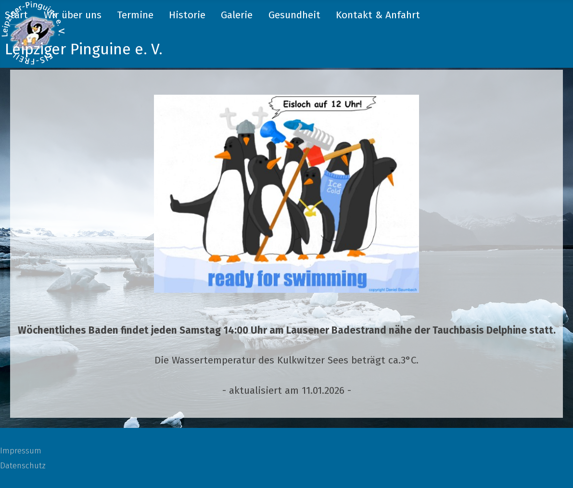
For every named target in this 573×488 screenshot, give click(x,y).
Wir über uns (73, 15)
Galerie (237, 15)
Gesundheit (294, 15)
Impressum (20, 450)
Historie (187, 15)
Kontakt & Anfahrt (378, 15)
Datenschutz (23, 465)
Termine (135, 15)
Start (16, 15)
